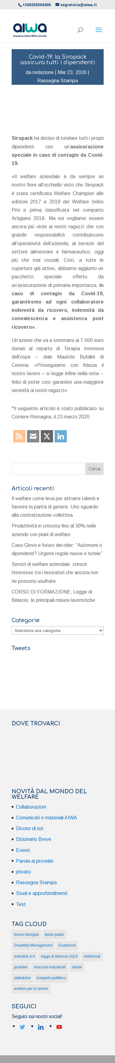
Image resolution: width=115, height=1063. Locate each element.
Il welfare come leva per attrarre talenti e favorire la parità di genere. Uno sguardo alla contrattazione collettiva (55, 507)
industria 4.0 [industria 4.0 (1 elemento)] (24, 956)
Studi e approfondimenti (41, 893)
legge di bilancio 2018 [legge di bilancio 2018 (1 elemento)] (59, 956)
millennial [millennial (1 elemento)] (92, 956)
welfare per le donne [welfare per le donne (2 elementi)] (31, 989)
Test (21, 904)
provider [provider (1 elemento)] (21, 967)
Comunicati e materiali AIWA (46, 817)
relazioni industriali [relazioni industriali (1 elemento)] (50, 967)
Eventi (23, 850)
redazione (43, 72)
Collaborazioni (31, 807)
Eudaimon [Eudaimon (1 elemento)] (67, 945)
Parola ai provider (35, 861)
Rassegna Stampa (57, 80)
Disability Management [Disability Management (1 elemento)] (33, 945)
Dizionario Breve (33, 839)
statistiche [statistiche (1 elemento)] (22, 978)
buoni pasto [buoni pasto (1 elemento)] (54, 934)
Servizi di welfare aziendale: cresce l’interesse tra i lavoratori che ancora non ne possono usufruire (55, 572)
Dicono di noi (29, 828)
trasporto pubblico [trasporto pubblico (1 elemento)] (51, 978)
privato (23, 871)
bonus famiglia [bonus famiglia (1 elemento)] (26, 934)
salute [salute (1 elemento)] (77, 967)
